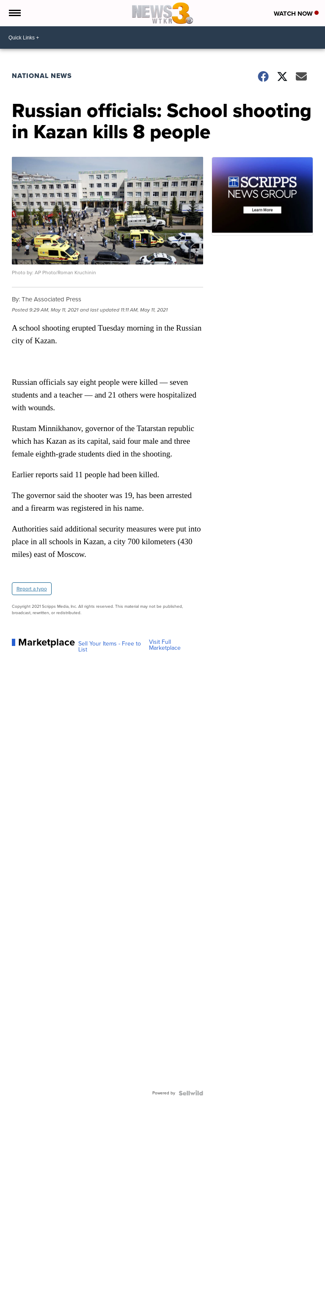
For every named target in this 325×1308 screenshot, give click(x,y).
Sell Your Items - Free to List (109, 647)
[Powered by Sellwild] (191, 1093)
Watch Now (296, 13)
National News (42, 76)
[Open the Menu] (14, 13)
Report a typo (32, 589)
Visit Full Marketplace (165, 645)
